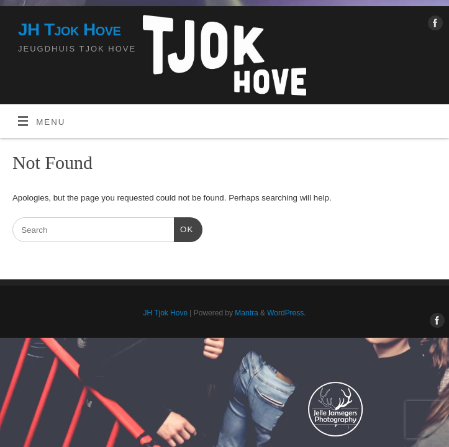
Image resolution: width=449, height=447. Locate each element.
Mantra (246, 313)
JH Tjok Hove (69, 29)
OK (183, 228)
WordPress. (286, 313)
